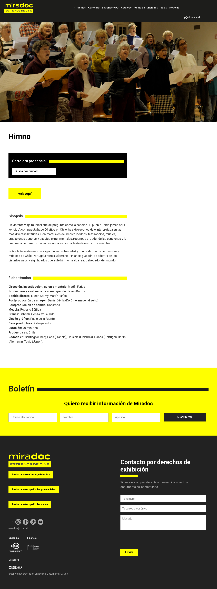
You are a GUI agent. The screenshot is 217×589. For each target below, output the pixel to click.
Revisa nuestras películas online (30, 504)
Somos (81, 7)
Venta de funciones (146, 7)
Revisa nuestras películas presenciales (34, 489)
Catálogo (126, 7)
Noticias (174, 7)
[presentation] (146, 540)
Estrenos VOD (110, 7)
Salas (163, 7)
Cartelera (93, 7)
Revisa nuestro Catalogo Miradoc (31, 474)
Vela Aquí (25, 193)
